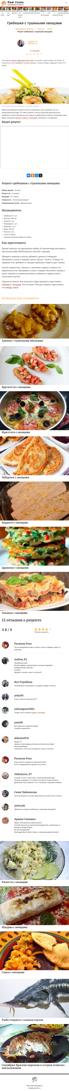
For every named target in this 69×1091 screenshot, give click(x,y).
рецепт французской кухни (23, 60)
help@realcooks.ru (34, 1088)
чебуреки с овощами (11, 284)
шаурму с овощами (38, 713)
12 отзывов (34, 51)
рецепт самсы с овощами (26, 118)
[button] (66, 3)
